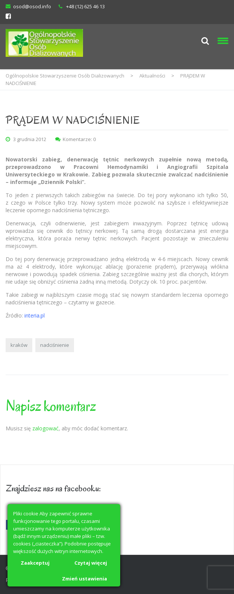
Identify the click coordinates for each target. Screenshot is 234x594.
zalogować (45, 428)
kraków (19, 345)
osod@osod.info (32, 6)
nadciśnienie (54, 345)
